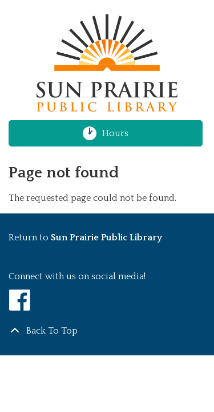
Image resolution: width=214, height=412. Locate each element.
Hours (120, 133)
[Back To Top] (107, 330)
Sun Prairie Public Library (106, 237)
